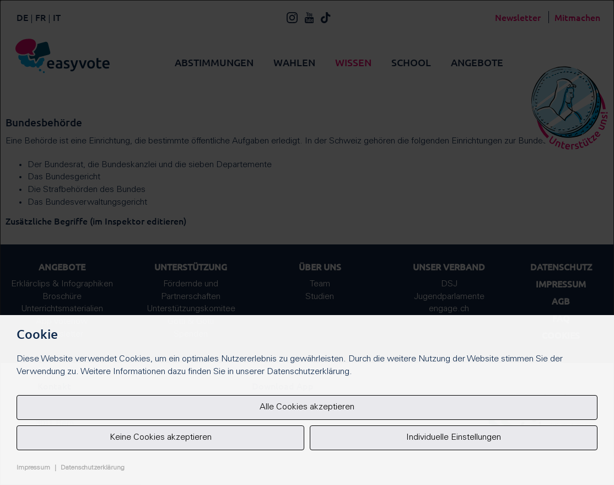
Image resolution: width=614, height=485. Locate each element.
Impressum (33, 468)
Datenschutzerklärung (93, 468)
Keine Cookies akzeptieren (161, 437)
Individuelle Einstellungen (453, 437)
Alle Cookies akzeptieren (307, 407)
